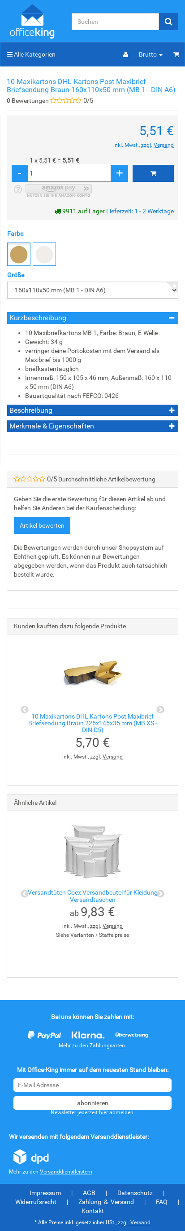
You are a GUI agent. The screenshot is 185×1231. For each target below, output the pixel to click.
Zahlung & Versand (106, 1201)
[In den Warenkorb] (153, 173)
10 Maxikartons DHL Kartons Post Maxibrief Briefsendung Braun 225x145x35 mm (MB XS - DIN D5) (92, 723)
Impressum (45, 1192)
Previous (24, 710)
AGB (89, 1192)
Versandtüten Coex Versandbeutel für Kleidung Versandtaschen (93, 896)
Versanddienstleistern (66, 1172)
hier (103, 1112)
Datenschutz (135, 1192)
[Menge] (69, 173)
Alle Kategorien (31, 54)
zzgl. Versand (157, 145)
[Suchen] (115, 21)
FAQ (162, 1201)
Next (160, 710)
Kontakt (93, 1210)
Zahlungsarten (107, 1045)
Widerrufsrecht (35, 1201)
